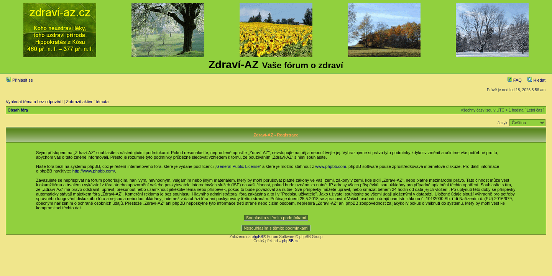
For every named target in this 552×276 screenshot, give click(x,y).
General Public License (238, 166)
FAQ (515, 80)
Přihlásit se (20, 80)
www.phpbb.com (330, 166)
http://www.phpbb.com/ (93, 171)
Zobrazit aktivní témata (87, 101)
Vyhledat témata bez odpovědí (34, 101)
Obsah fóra (18, 110)
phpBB (257, 237)
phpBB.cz (290, 241)
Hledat (536, 80)
